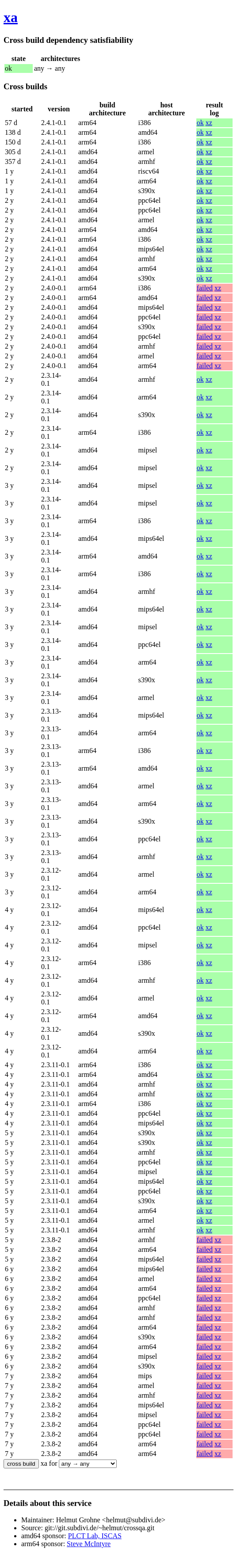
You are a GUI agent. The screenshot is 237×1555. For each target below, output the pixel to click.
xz (209, 122)
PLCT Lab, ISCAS (95, 1536)
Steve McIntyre (89, 1543)
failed (205, 288)
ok (200, 122)
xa (11, 17)
